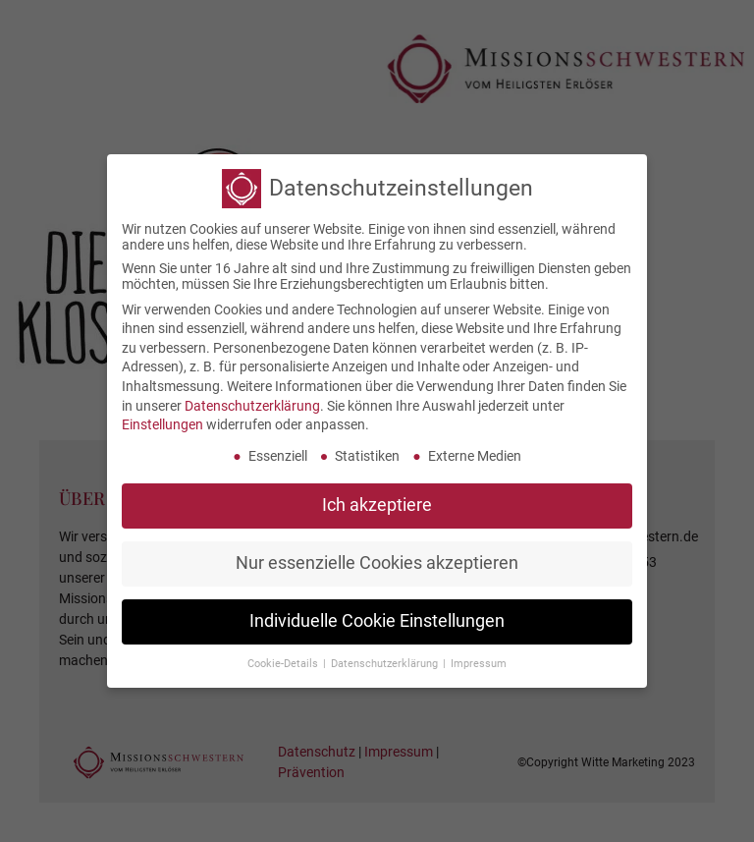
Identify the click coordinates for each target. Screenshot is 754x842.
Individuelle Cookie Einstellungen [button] (377, 614)
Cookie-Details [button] (284, 655)
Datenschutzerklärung (252, 398)
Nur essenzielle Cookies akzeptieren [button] (377, 556)
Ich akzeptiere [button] (377, 498)
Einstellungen (162, 417)
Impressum (479, 655)
